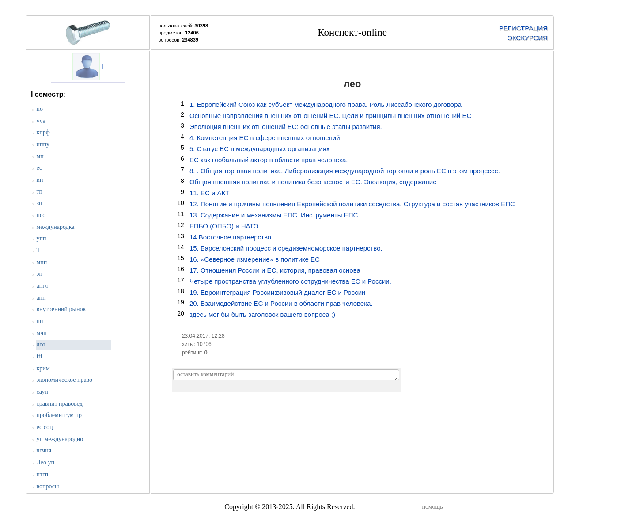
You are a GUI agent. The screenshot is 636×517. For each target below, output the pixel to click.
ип (39, 179)
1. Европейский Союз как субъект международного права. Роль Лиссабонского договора (325, 104)
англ (42, 285)
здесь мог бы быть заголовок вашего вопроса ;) (262, 314)
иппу (42, 144)
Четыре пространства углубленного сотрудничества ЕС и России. (290, 281)
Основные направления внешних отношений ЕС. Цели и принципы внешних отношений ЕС (330, 115)
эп (39, 273)
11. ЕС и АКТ (209, 193)
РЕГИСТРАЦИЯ (523, 28)
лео (40, 344)
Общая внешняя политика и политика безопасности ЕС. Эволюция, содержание (313, 182)
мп (39, 156)
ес (39, 167)
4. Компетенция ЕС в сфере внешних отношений (264, 137)
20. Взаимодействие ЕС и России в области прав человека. (281, 303)
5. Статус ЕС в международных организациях (259, 148)
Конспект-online (352, 32)
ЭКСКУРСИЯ (527, 38)
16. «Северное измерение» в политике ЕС (254, 259)
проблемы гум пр (59, 415)
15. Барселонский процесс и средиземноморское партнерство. (285, 248)
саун (42, 391)
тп (39, 191)
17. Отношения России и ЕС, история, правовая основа (274, 270)
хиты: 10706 (197, 344)
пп (39, 321)
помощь (432, 506)
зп (39, 203)
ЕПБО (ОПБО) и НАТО (224, 226)
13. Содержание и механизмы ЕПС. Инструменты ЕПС (273, 215)
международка (55, 227)
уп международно (59, 439)
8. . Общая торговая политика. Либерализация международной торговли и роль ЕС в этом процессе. (344, 171)
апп (40, 297)
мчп (41, 333)
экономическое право (64, 379)
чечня (43, 450)
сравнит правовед (59, 403)
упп (41, 238)
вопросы (47, 486)
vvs (40, 121)
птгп (42, 474)
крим (42, 368)
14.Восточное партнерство (230, 237)
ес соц (44, 427)
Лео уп (45, 462)
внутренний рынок (61, 309)
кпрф (42, 132)
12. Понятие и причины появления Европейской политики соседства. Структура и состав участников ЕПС (352, 204)
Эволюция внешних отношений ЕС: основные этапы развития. (285, 126)
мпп (41, 262)
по (39, 109)
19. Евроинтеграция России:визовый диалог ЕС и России (277, 292)
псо (40, 215)
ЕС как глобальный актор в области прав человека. (268, 159)
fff (39, 356)
